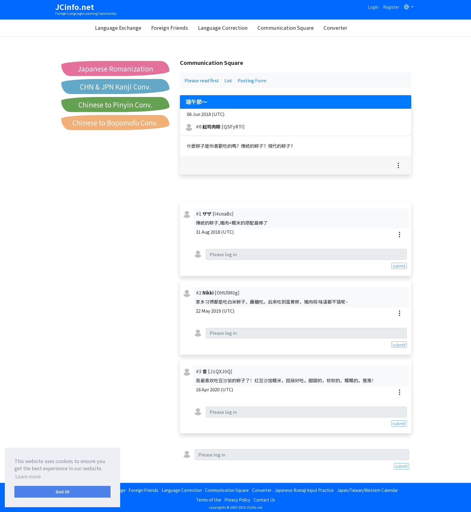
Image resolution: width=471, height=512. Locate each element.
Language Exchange (132, 27)
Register (391, 7)
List (228, 80)
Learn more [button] (28, 476)
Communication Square (300, 27)
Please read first (201, 80)
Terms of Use (208, 500)
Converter (349, 27)
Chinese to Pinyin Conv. (115, 104)
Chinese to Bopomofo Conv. (115, 122)
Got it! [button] (63, 491)
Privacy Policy (237, 500)
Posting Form (252, 80)
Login (373, 7)
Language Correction (237, 27)
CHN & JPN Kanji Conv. (115, 86)
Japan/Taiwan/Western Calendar (367, 490)
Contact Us (264, 500)
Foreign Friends (183, 27)
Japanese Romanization (115, 68)
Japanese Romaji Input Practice (304, 490)
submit (399, 266)
